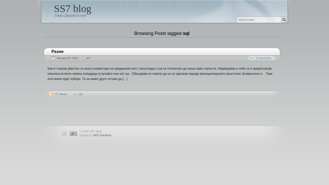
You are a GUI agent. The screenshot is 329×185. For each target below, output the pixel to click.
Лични (63, 94)
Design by (95, 135)
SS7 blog (73, 8)
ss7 (88, 58)
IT (56, 94)
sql (80, 94)
